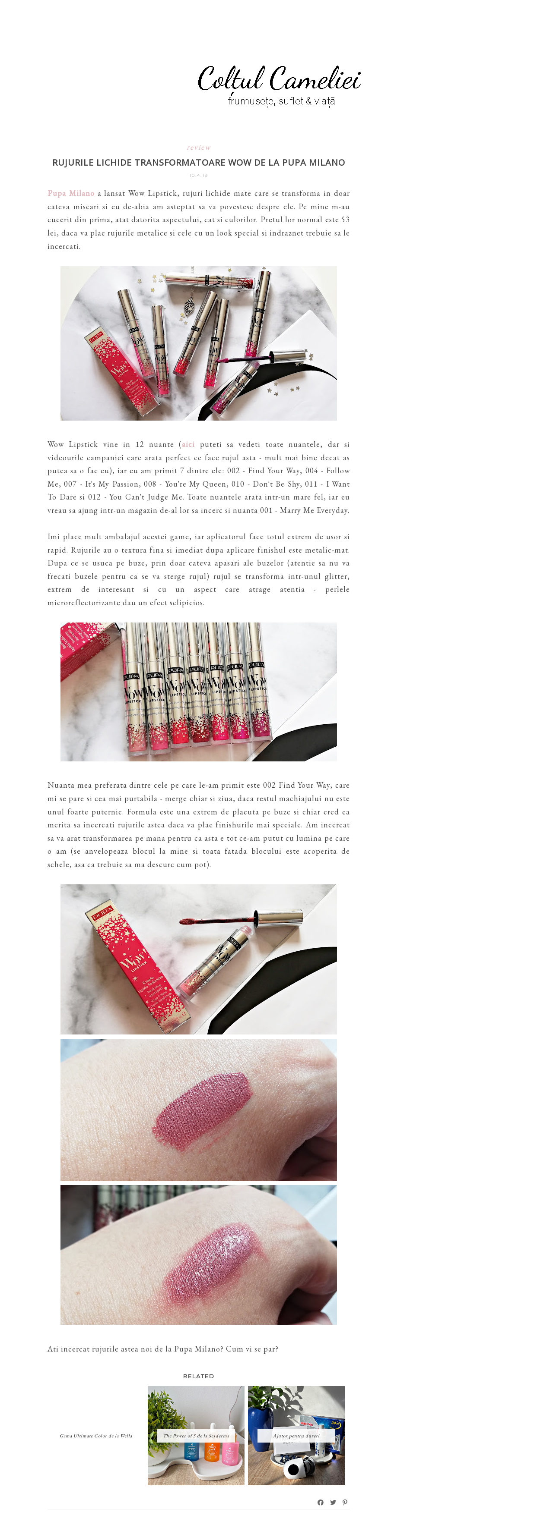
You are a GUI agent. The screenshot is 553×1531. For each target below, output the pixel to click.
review (199, 147)
